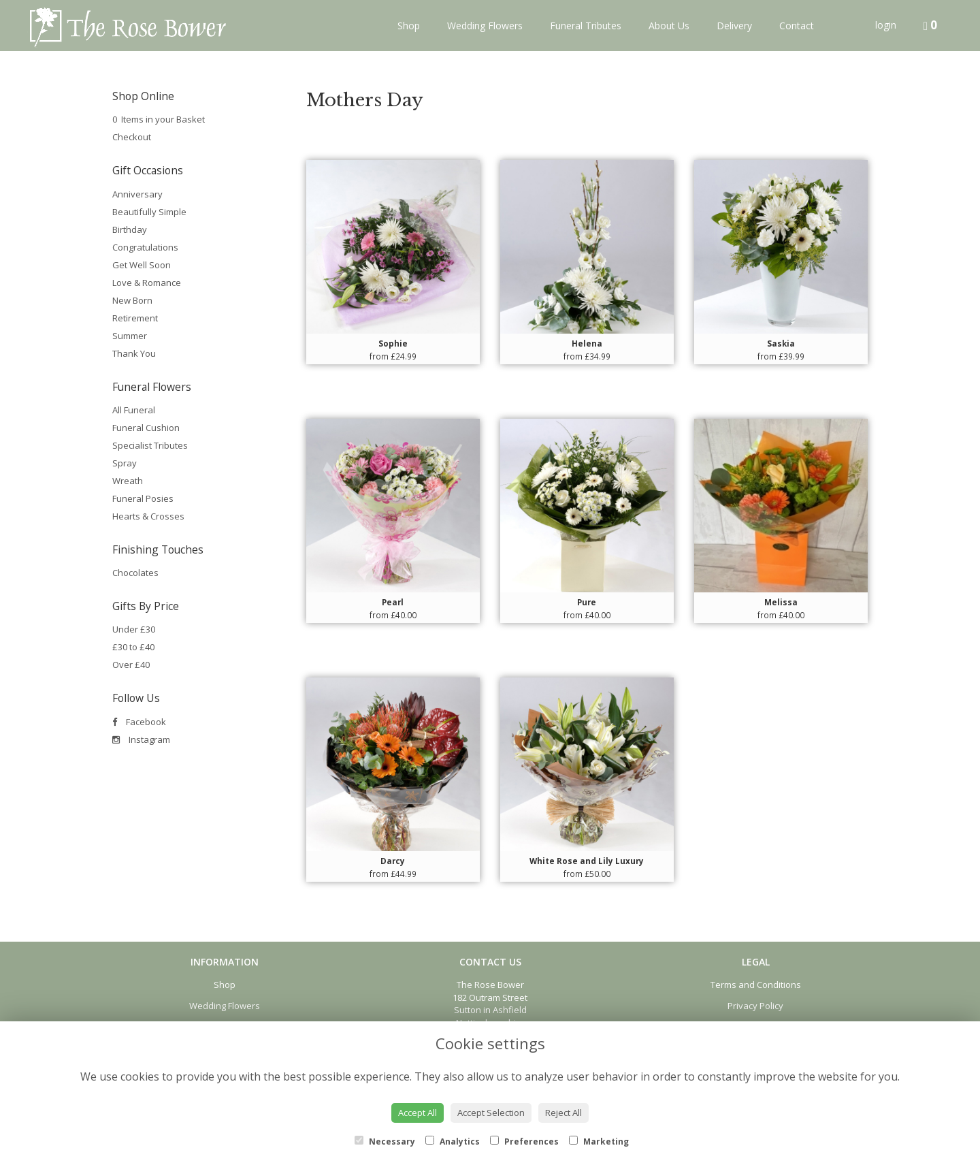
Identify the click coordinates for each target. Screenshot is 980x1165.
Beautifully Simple (149, 212)
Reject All (563, 1112)
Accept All (417, 1112)
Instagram (141, 739)
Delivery (734, 25)
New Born (132, 300)
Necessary (385, 1141)
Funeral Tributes (585, 25)
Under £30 (133, 629)
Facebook (139, 722)
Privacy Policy (755, 1006)
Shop (408, 25)
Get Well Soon (141, 265)
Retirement (135, 318)
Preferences (524, 1141)
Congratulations (145, 247)
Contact (796, 25)
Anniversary (137, 194)
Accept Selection (491, 1112)
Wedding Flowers (485, 25)
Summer (129, 336)
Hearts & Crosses (148, 516)
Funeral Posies (143, 498)
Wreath (127, 481)
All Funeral (133, 410)
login (885, 24)
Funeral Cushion (146, 427)
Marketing (599, 1141)
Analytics (452, 1141)
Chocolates (135, 572)
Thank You (134, 353)
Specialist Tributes (150, 445)
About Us (669, 25)
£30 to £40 (133, 647)
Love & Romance (146, 282)
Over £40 (131, 664)
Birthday (129, 229)
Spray (124, 463)
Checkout (131, 137)
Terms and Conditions (755, 984)
